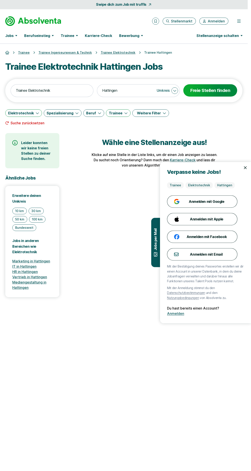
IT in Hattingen (24, 266)
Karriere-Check (98, 35)
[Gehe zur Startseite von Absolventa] (33, 21)
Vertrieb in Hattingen (29, 277)
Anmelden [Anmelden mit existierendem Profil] (196, 313)
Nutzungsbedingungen (203, 298)
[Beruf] (93, 113)
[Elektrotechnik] (23, 113)
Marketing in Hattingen (31, 261)
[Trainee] (118, 113)
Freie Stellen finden (210, 90)
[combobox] (52, 90)
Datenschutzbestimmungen (206, 293)
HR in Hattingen (25, 271)
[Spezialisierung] (63, 113)
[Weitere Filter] (150, 113)
